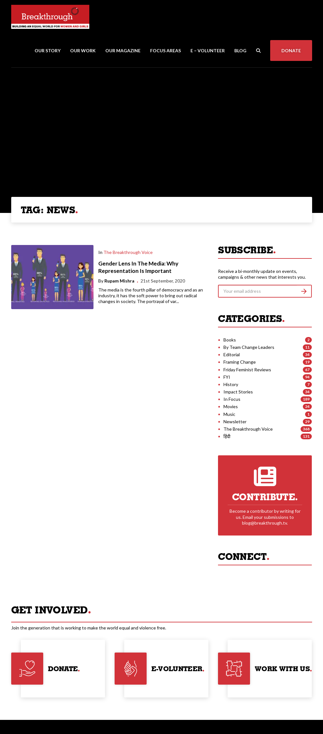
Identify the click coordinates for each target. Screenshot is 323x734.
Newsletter (234, 421)
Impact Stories (238, 391)
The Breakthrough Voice (128, 252)
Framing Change (239, 362)
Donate (291, 50)
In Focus (231, 399)
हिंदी (226, 436)
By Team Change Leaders (248, 347)
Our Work (83, 50)
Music (229, 414)
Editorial (231, 354)
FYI (226, 377)
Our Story (48, 50)
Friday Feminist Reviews (247, 369)
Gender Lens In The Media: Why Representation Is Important (138, 267)
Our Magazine (123, 50)
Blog (240, 50)
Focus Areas (165, 50)
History (230, 384)
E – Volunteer (207, 50)
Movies (230, 406)
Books (229, 339)
